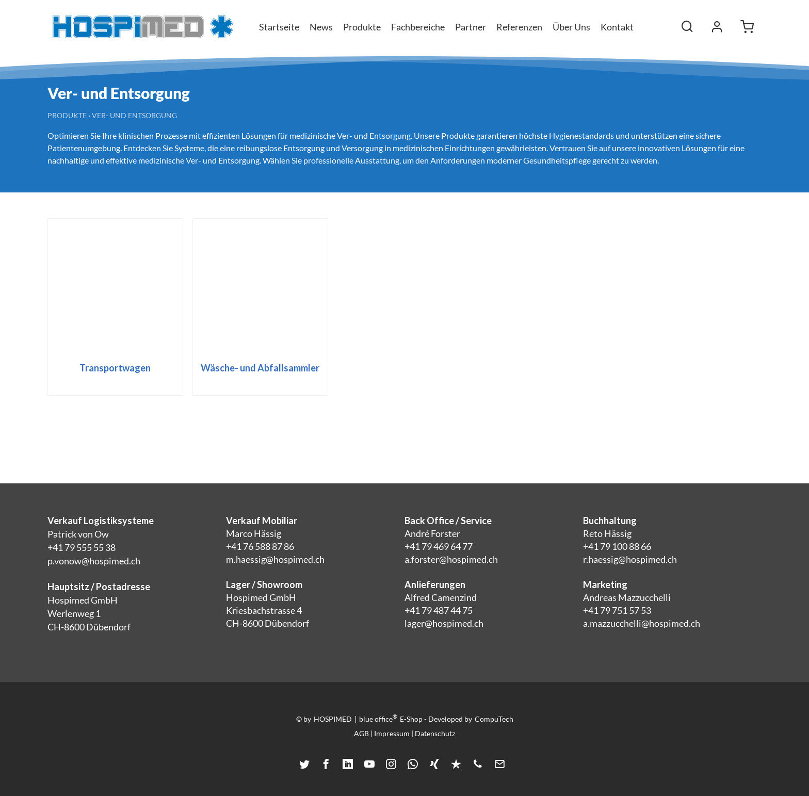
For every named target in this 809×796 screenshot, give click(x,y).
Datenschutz (435, 733)
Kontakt (617, 27)
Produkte (67, 115)
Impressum (392, 733)
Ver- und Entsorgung (134, 115)
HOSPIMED (333, 718)
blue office (378, 718)
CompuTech (494, 718)
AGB (361, 733)
